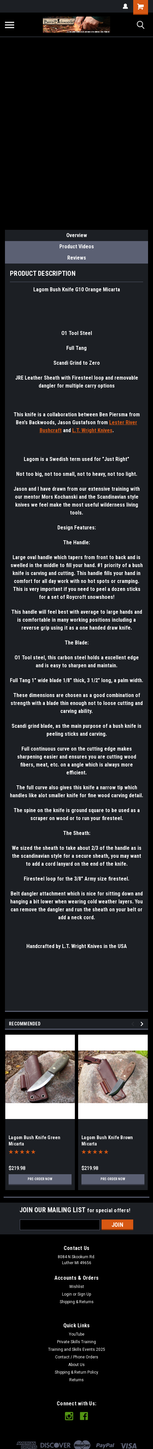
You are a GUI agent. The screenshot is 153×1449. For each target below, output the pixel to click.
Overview (76, 235)
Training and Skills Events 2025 (76, 1349)
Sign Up (84, 1294)
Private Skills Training (76, 1342)
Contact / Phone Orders (76, 1357)
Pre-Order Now (40, 1179)
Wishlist (76, 1286)
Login (67, 1294)
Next (142, 1023)
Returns (76, 1380)
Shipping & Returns (77, 1302)
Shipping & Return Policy (76, 1372)
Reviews (76, 258)
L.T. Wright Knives (92, 430)
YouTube (76, 1334)
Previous (133, 1023)
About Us (76, 1364)
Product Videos (76, 246)
